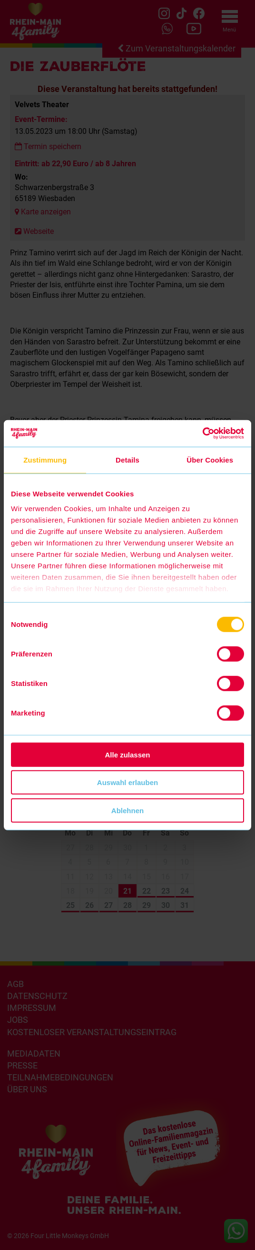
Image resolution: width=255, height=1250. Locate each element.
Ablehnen (127, 810)
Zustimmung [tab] (45, 459)
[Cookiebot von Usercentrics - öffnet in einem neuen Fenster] (202, 433)
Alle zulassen (127, 754)
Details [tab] (127, 459)
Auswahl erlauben (127, 782)
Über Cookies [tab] (209, 459)
